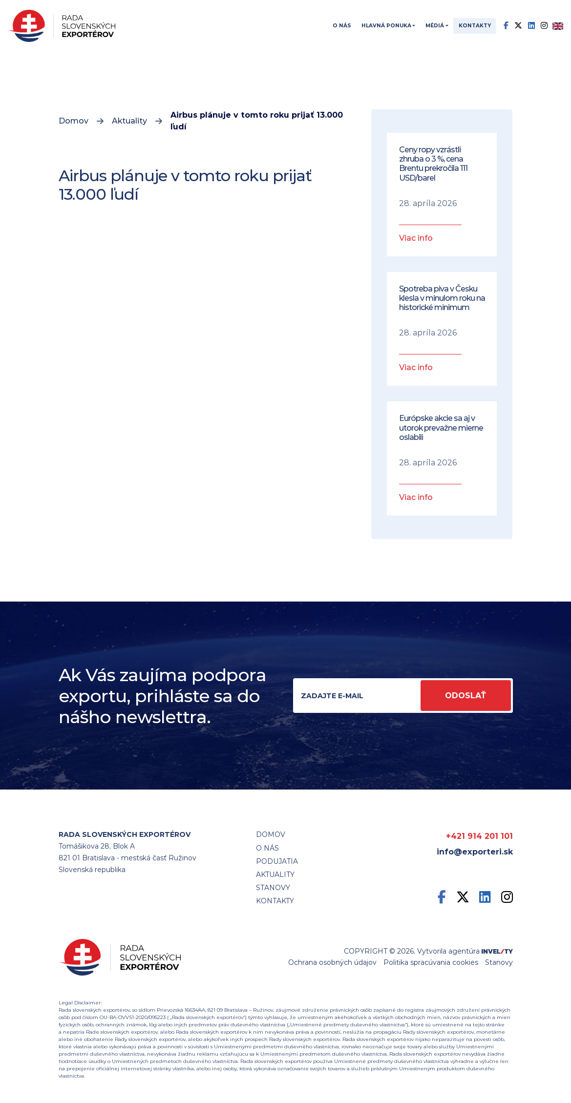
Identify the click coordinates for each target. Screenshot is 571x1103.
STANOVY (273, 887)
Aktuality (129, 120)
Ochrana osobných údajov (332, 962)
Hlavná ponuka (386, 25)
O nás (342, 25)
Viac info (416, 238)
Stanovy (499, 962)
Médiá (434, 25)
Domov (73, 120)
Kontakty (475, 25)
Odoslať (465, 695)
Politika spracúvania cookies (430, 962)
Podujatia (277, 861)
